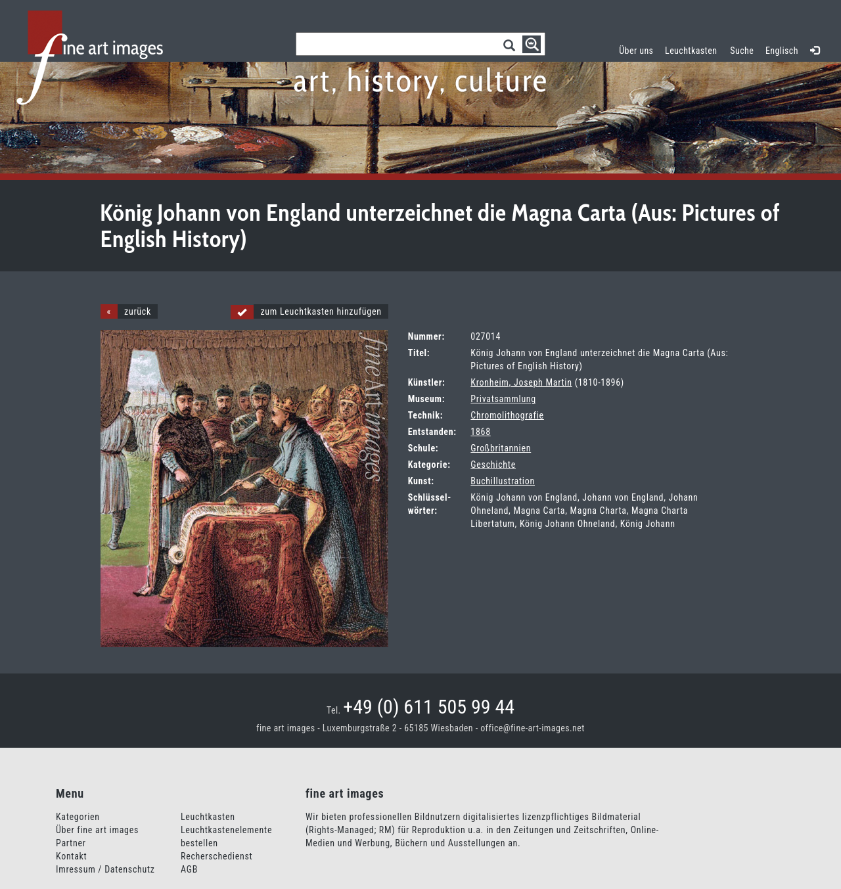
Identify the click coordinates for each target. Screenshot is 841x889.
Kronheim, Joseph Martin (521, 382)
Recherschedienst (216, 856)
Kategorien (78, 816)
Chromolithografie (507, 415)
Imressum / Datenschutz (105, 869)
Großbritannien (500, 448)
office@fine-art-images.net (532, 728)
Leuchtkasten (694, 49)
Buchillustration (502, 481)
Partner (71, 843)
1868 (480, 431)
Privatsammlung (503, 399)
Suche (742, 50)
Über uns (636, 50)
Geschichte (493, 464)
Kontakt (71, 856)
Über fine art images (97, 830)
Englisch (781, 50)
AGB (189, 869)
